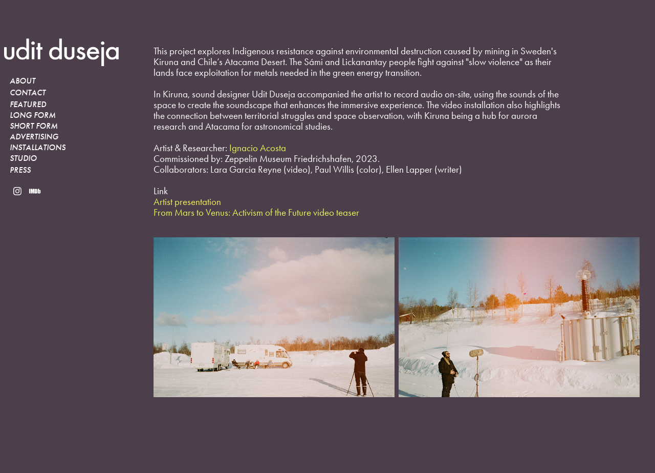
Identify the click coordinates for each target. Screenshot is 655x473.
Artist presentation (187, 202)
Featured (28, 104)
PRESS (20, 170)
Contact (28, 93)
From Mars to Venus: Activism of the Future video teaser (256, 212)
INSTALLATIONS (38, 147)
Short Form (34, 126)
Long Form (33, 115)
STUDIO (23, 158)
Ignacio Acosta (257, 148)
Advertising (34, 137)
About (22, 81)
